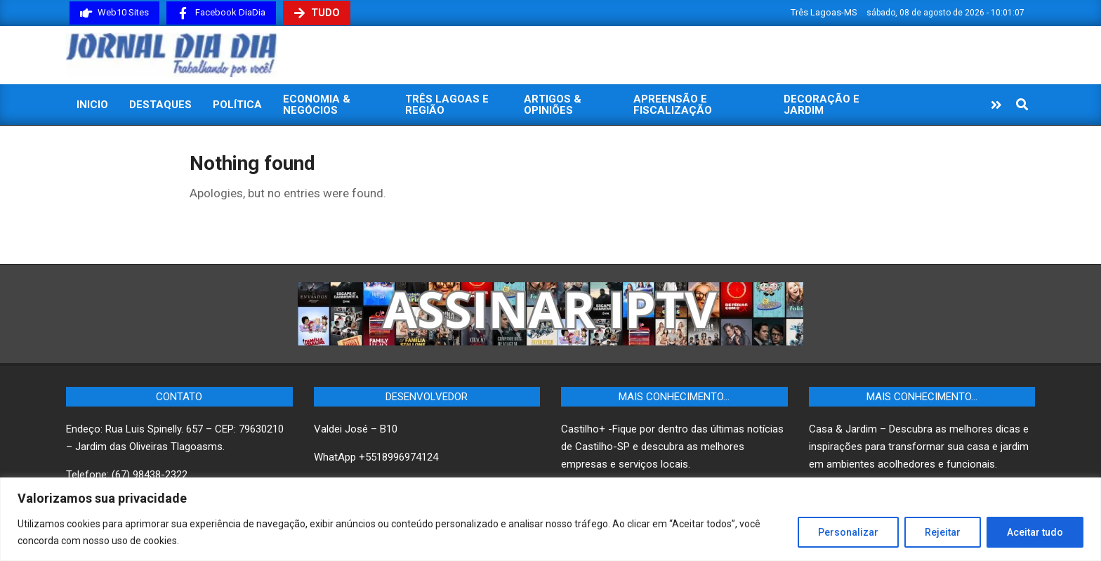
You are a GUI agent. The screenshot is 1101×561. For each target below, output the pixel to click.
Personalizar (848, 532)
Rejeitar (943, 532)
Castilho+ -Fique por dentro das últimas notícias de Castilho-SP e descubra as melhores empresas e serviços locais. (672, 446)
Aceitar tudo (1035, 532)
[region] (550, 519)
